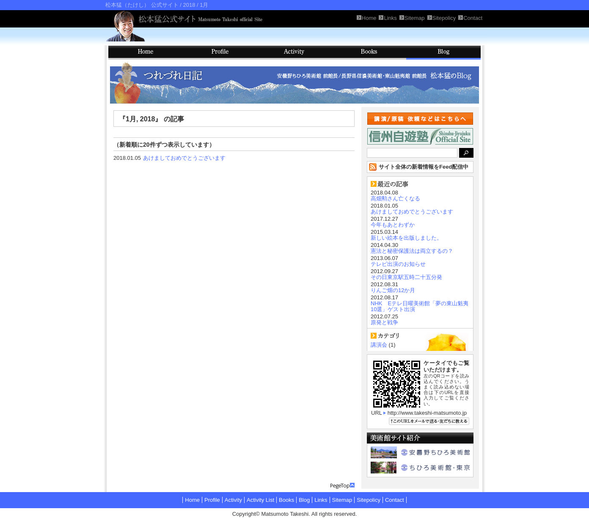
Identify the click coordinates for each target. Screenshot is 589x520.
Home (192, 500)
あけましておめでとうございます (184, 158)
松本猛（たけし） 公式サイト (142, 5)
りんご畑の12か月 (393, 290)
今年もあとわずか (393, 225)
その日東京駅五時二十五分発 (406, 277)
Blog (443, 53)
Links (320, 500)
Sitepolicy (368, 500)
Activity (294, 53)
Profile (220, 53)
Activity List (260, 500)
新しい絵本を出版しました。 (406, 238)
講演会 (379, 345)
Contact (394, 500)
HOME (145, 53)
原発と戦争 (384, 322)
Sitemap (342, 500)
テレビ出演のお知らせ (398, 264)
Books (369, 53)
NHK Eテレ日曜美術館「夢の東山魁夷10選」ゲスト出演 (419, 306)
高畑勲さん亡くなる (395, 198)
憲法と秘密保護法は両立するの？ (412, 251)
